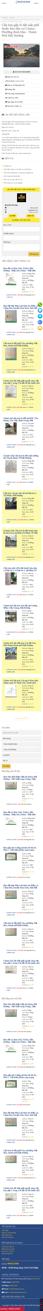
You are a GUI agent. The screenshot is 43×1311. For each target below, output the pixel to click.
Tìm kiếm (6, 766)
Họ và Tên (7, 225)
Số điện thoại (8, 233)
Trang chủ (4, 17)
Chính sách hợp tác (8, 1247)
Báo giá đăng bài (7, 1253)
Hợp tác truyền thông (9, 1233)
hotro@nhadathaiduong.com (17, 1292)
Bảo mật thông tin (8, 1237)
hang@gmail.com (33, 210)
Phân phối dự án (7, 1235)
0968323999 (15, 1282)
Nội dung (7, 242)
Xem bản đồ (36, 1279)
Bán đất (12, 17)
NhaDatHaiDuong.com (16, 1289)
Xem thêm (21, 718)
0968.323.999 (34, 208)
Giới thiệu (5, 1230)
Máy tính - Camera (8, 1251)
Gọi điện (12, 215)
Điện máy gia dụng (8, 1249)
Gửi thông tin (34, 254)
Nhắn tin (30, 215)
